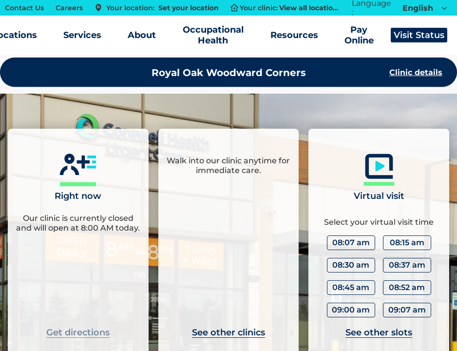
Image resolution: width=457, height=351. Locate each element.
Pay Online (359, 35)
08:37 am (407, 265)
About (142, 35)
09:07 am (407, 309)
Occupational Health (213, 35)
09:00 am (351, 309)
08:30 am (350, 265)
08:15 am (407, 242)
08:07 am (351, 242)
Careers (69, 7)
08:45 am (350, 287)
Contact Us (24, 7)
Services (82, 35)
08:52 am (407, 287)
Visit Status (419, 35)
